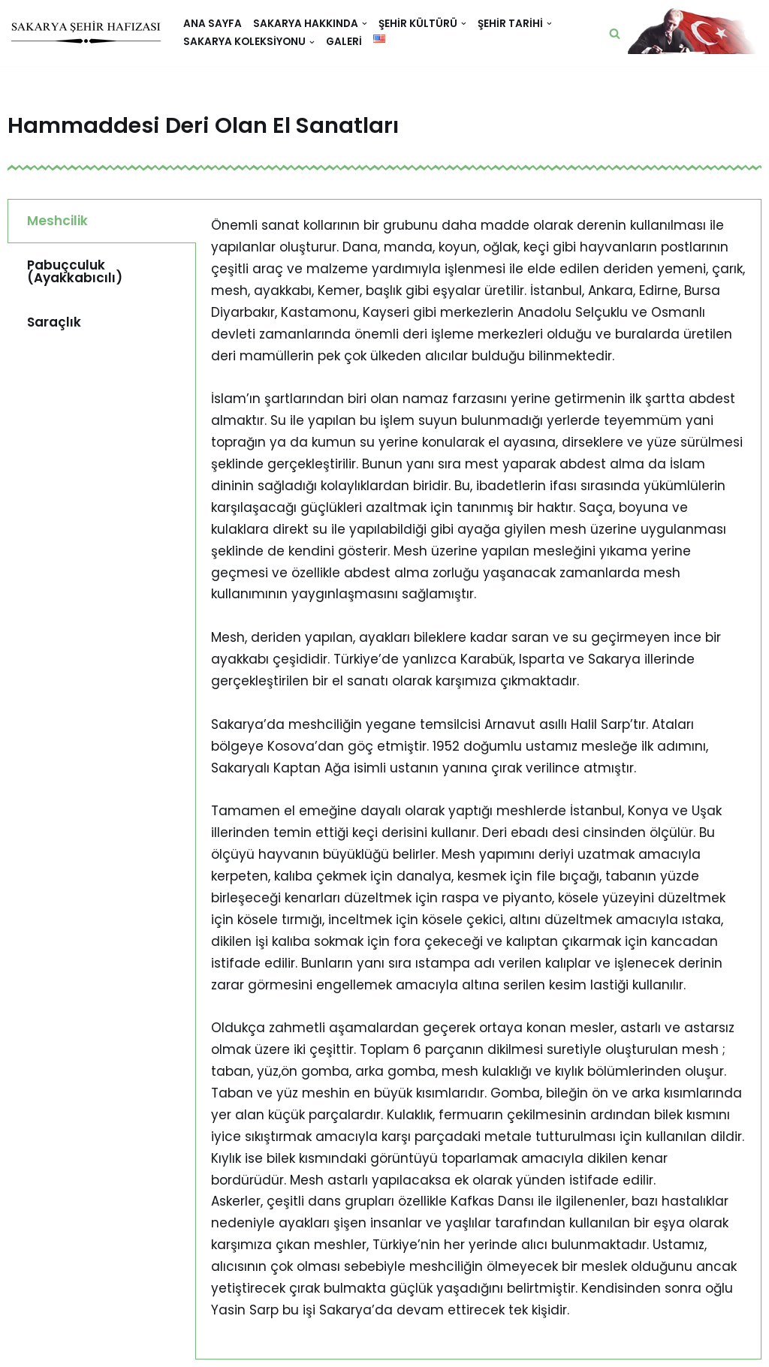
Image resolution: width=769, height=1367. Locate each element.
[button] (614, 33)
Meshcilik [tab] (57, 221)
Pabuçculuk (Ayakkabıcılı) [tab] (74, 271)
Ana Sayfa (212, 24)
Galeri (344, 42)
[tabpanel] (478, 779)
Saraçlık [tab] (54, 322)
